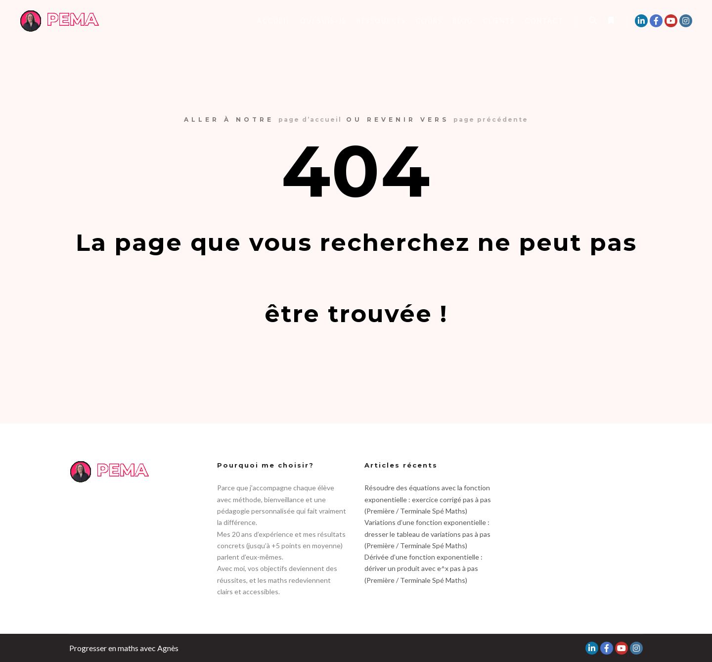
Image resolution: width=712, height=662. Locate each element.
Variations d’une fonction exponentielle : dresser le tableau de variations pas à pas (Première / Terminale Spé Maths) (427, 534)
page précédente (490, 119)
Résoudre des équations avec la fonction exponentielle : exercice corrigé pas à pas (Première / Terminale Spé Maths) (427, 499)
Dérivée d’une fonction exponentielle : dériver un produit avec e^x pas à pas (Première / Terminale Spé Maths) (423, 568)
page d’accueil (310, 119)
